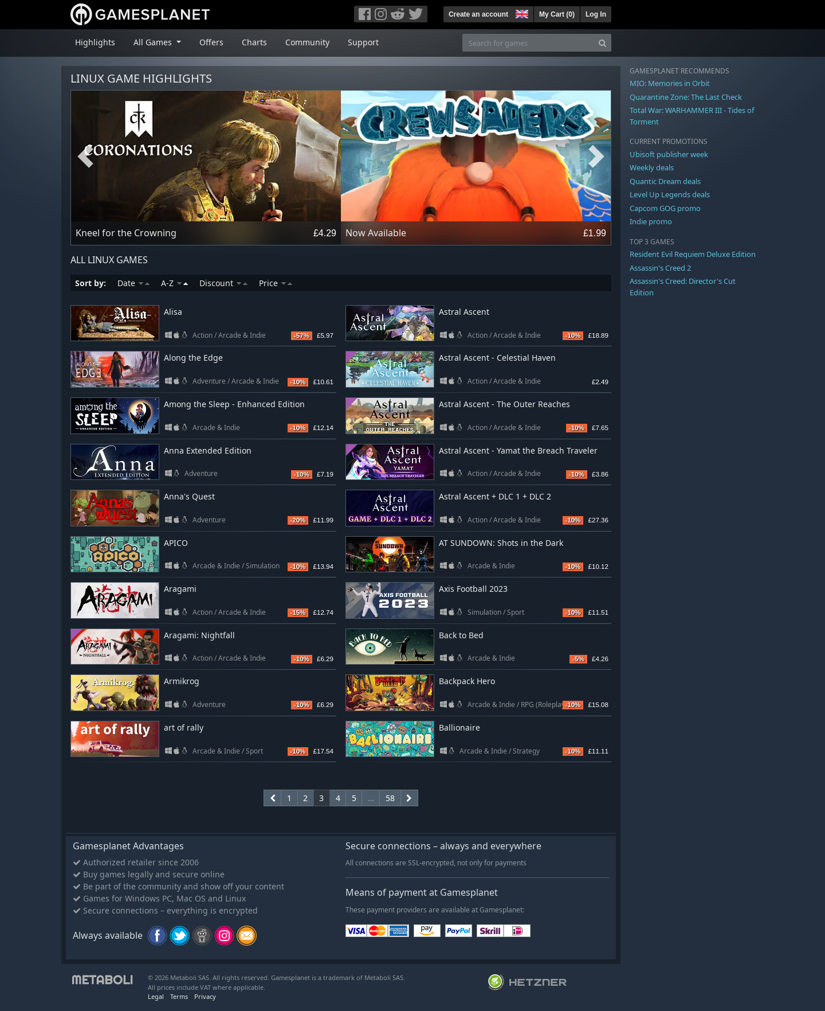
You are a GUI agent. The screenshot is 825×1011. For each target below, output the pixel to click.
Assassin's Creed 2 (660, 268)
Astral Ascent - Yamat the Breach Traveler (518, 450)
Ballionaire (459, 727)
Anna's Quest (189, 496)
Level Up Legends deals (670, 194)
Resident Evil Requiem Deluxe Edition (693, 254)
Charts (254, 42)
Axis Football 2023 (473, 588)
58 (390, 798)
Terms (179, 996)
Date (133, 283)
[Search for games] (528, 43)
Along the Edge (193, 357)
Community (307, 42)
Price (275, 283)
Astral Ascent (464, 311)
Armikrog (181, 681)
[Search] (602, 43)
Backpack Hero (467, 681)
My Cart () (557, 14)
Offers (211, 42)
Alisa (173, 311)
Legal (156, 996)
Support (363, 42)
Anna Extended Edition (208, 450)
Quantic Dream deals (665, 181)
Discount (223, 283)
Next (596, 156)
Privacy (205, 996)
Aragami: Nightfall (199, 635)
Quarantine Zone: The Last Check (686, 97)
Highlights (95, 42)
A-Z (174, 283)
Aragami (180, 588)
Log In (596, 14)
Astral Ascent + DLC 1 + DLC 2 (495, 496)
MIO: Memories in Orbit (670, 83)
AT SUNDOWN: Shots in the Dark (501, 542)
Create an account (478, 14)
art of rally (183, 727)
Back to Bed (461, 635)
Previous (85, 156)
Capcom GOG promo (665, 208)
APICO (176, 542)
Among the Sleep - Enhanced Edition (234, 404)
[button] (520, 12)
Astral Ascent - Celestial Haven (497, 357)
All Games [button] (153, 42)
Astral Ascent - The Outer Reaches (504, 404)
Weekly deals (652, 167)
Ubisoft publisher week (669, 154)
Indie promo (651, 221)
